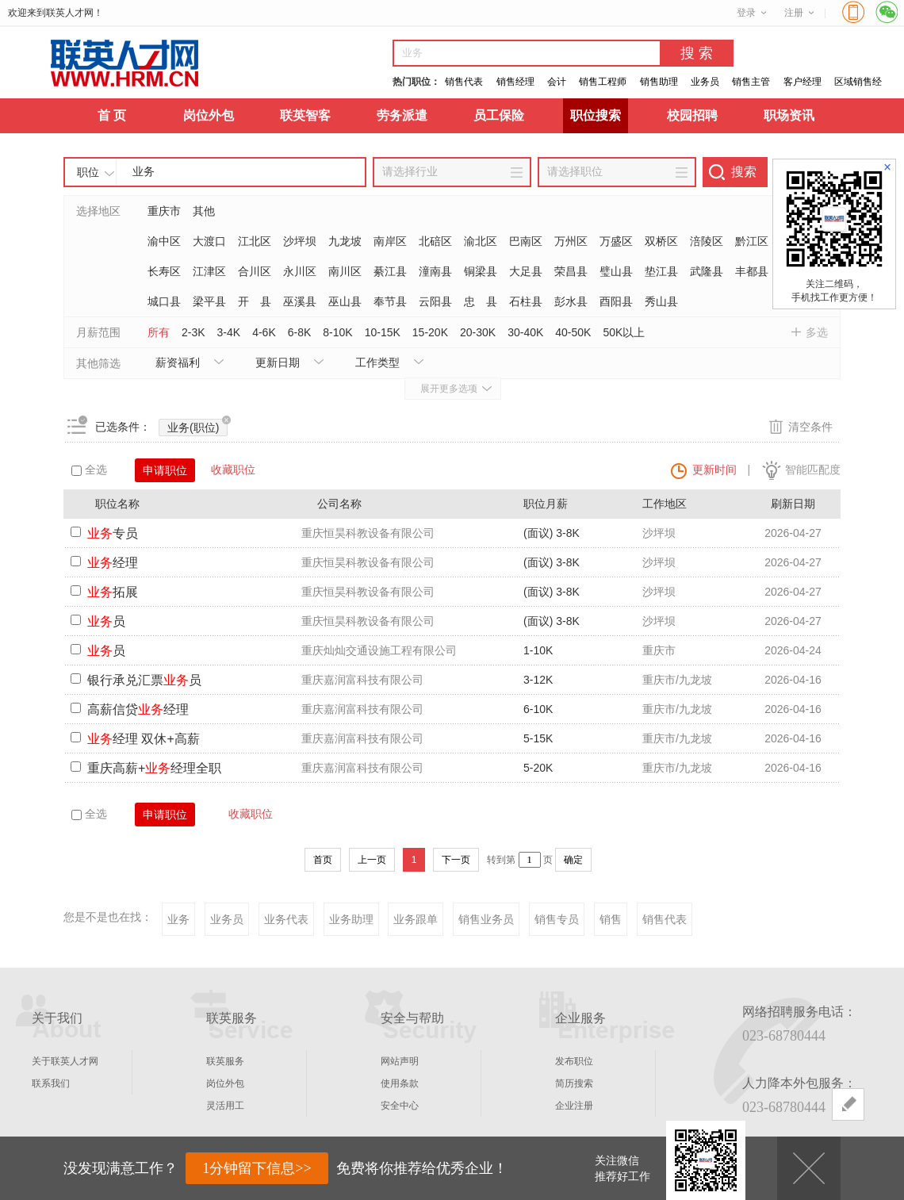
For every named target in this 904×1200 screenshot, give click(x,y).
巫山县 (345, 301)
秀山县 (661, 301)
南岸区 (390, 241)
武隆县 (706, 271)
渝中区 (164, 241)
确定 (573, 859)
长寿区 (164, 271)
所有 (158, 332)
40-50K (573, 332)
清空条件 (810, 426)
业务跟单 (415, 919)
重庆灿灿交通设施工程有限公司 (379, 650)
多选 (817, 332)
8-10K (337, 332)
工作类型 (377, 362)
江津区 (209, 271)
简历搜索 (574, 1083)
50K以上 (624, 332)
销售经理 (515, 81)
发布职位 (574, 1061)
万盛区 (616, 241)
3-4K (229, 332)
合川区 (254, 271)
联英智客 (305, 115)
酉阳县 (616, 301)
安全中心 (400, 1105)
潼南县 (435, 271)
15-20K (430, 332)
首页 (322, 859)
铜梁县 (480, 271)
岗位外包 (208, 115)
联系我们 (51, 1083)
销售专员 (556, 919)
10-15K (382, 332)
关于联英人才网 (65, 1061)
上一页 (372, 859)
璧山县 (616, 271)
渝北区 (480, 241)
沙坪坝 (299, 241)
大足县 (525, 271)
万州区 (571, 241)
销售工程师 (602, 81)
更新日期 (277, 362)
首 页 (112, 115)
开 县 (254, 301)
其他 (204, 211)
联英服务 (225, 1061)
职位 (88, 172)
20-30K (478, 332)
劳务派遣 (402, 115)
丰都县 (751, 271)
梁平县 (209, 301)
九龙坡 (345, 241)
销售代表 (464, 81)
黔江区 (751, 241)
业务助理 (351, 919)
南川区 (345, 271)
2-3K (193, 332)
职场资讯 (789, 115)
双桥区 (661, 241)
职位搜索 (595, 115)
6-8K (300, 332)
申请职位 (165, 470)
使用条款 (400, 1083)
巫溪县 (299, 301)
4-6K (264, 332)
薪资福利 (177, 362)
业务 (178, 919)
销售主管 (751, 81)
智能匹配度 (813, 469)
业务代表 (286, 919)
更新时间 (714, 469)
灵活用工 (225, 1105)
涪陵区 (706, 241)
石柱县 (525, 301)
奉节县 (390, 301)
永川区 (299, 271)
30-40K (525, 332)
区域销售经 (858, 81)
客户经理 (802, 81)
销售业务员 (486, 919)
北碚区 (435, 241)
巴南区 (525, 241)
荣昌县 (571, 271)
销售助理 (659, 81)
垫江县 (661, 271)
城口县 (164, 301)
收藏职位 (233, 469)
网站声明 (400, 1061)
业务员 (705, 81)
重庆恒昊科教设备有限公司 (368, 533)
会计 (556, 81)
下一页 (456, 859)
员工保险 (498, 115)
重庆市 (164, 211)
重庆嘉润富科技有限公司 (362, 679)
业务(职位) (197, 426)
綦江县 (390, 271)
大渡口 (209, 241)
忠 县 (480, 301)
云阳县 (435, 301)
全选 (89, 469)
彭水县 (571, 301)
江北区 (254, 241)
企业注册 (574, 1105)
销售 (610, 919)
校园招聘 (692, 115)
